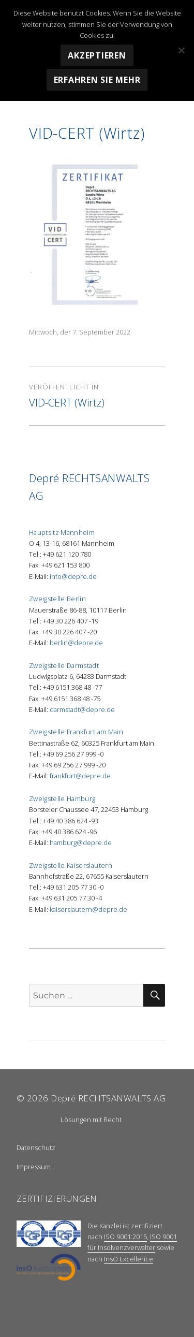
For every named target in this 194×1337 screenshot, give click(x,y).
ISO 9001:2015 (125, 1236)
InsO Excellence (128, 1258)
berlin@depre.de (76, 642)
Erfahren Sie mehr (97, 79)
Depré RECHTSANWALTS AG (108, 1098)
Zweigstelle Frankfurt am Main (76, 731)
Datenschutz (36, 1147)
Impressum (34, 1166)
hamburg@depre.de (81, 842)
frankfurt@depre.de (80, 775)
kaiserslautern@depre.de (88, 909)
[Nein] (181, 50)
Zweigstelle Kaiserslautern (70, 865)
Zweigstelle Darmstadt (64, 665)
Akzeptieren (97, 55)
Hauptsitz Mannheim (62, 532)
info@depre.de (73, 576)
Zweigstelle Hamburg (62, 798)
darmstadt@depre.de (82, 709)
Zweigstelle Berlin (57, 598)
